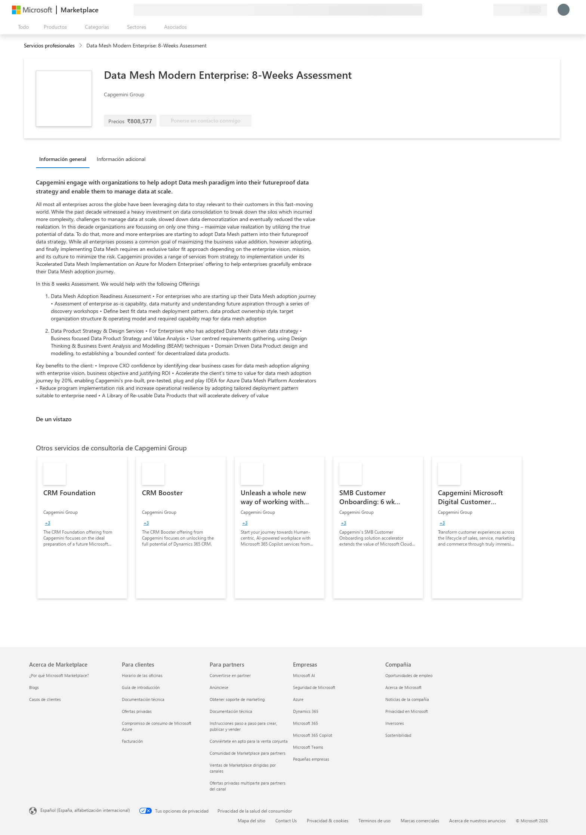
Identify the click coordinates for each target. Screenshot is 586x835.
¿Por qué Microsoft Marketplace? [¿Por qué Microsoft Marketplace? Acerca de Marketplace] (59, 675)
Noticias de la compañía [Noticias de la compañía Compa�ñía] (407, 699)
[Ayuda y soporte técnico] (469, 9)
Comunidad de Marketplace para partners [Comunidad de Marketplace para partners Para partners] (248, 753)
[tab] (64, 158)
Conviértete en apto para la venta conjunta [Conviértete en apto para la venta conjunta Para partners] (249, 741)
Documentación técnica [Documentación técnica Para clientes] (143, 699)
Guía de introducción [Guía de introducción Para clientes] (141, 687)
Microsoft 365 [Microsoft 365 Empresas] (305, 723)
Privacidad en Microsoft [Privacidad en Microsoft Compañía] (406, 711)
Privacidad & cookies (327, 820)
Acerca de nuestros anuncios (477, 820)
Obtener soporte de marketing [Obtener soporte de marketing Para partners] (237, 699)
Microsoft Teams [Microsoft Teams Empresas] (308, 747)
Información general (62, 158)
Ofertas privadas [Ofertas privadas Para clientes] (137, 711)
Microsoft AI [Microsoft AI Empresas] (304, 675)
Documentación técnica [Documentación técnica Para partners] (231, 711)
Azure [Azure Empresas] (298, 699)
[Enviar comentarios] (460, 9)
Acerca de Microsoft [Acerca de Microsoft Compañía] (403, 687)
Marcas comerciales (420, 820)
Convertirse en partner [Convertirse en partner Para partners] (230, 675)
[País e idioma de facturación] (520, 10)
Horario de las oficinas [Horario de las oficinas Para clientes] (142, 675)
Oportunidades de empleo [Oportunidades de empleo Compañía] (408, 675)
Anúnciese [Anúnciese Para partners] (219, 687)
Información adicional (121, 158)
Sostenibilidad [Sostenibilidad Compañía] (398, 735)
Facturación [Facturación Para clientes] (132, 741)
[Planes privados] (487, 9)
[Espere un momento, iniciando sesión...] (563, 10)
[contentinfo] (81, 46)
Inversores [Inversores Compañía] (394, 723)
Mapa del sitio (251, 820)
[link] (82, 528)
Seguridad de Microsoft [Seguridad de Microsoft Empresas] (314, 687)
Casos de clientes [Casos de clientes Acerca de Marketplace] (45, 699)
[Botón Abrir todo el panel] (22, 26)
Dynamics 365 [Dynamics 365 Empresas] (305, 711)
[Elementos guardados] (478, 9)
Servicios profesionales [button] (49, 45)
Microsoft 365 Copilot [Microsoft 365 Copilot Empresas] (312, 735)
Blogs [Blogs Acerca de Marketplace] (34, 687)
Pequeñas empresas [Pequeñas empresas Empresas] (311, 759)
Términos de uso (374, 820)
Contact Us (286, 820)
